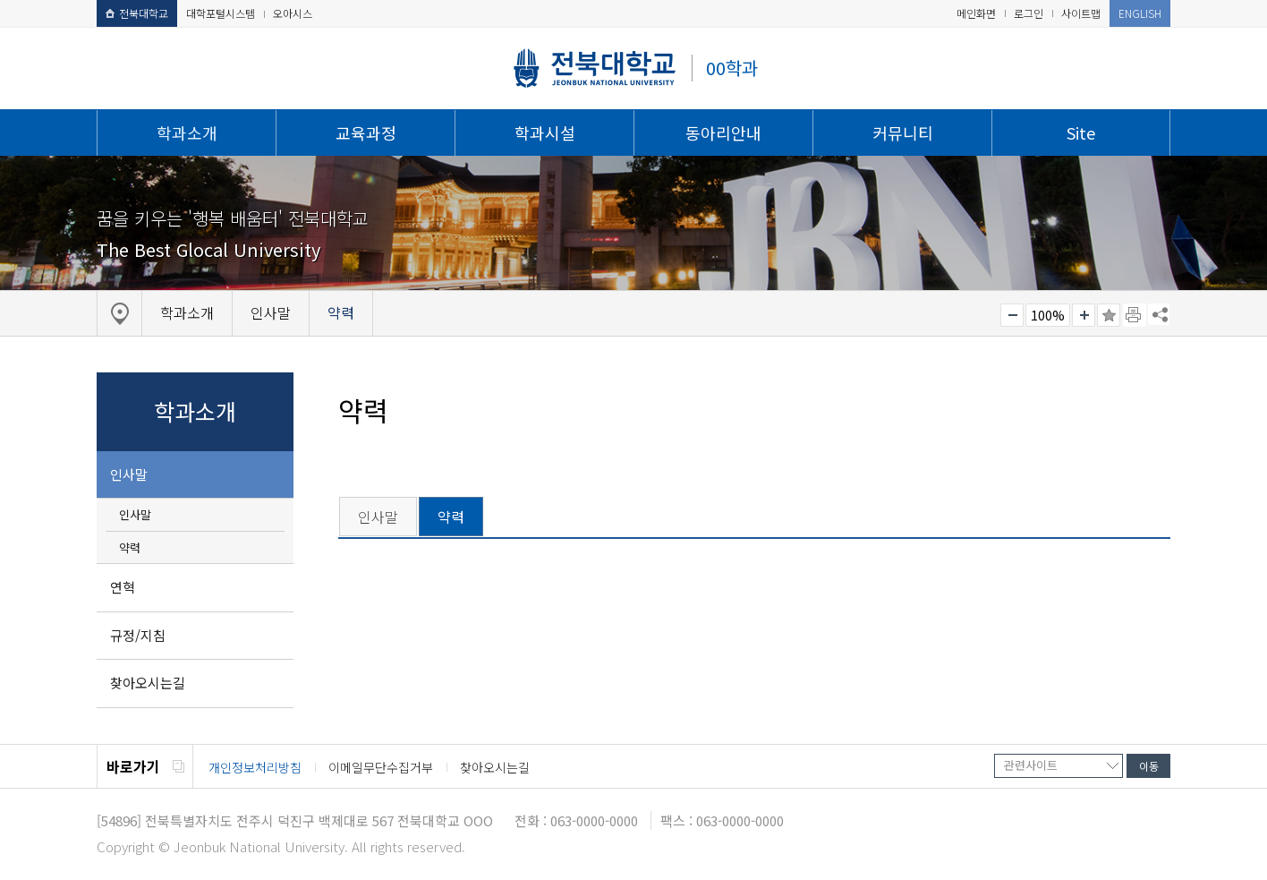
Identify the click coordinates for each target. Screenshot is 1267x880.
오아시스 (292, 13)
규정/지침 (138, 635)
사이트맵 (1081, 13)
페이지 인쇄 (1134, 315)
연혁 (122, 586)
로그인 (1028, 13)
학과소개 (187, 132)
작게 (1012, 315)
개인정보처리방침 (255, 767)
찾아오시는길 (147, 682)
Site (1081, 132)
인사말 (129, 474)
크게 (1083, 315)
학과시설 (544, 132)
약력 (129, 547)
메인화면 (976, 13)
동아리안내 (723, 132)
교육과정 (366, 132)
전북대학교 (137, 13)
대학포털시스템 (220, 13)
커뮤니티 (902, 132)
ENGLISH (1139, 13)
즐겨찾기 (1108, 315)
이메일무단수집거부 (380, 767)
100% (1048, 315)
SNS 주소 (1158, 314)
